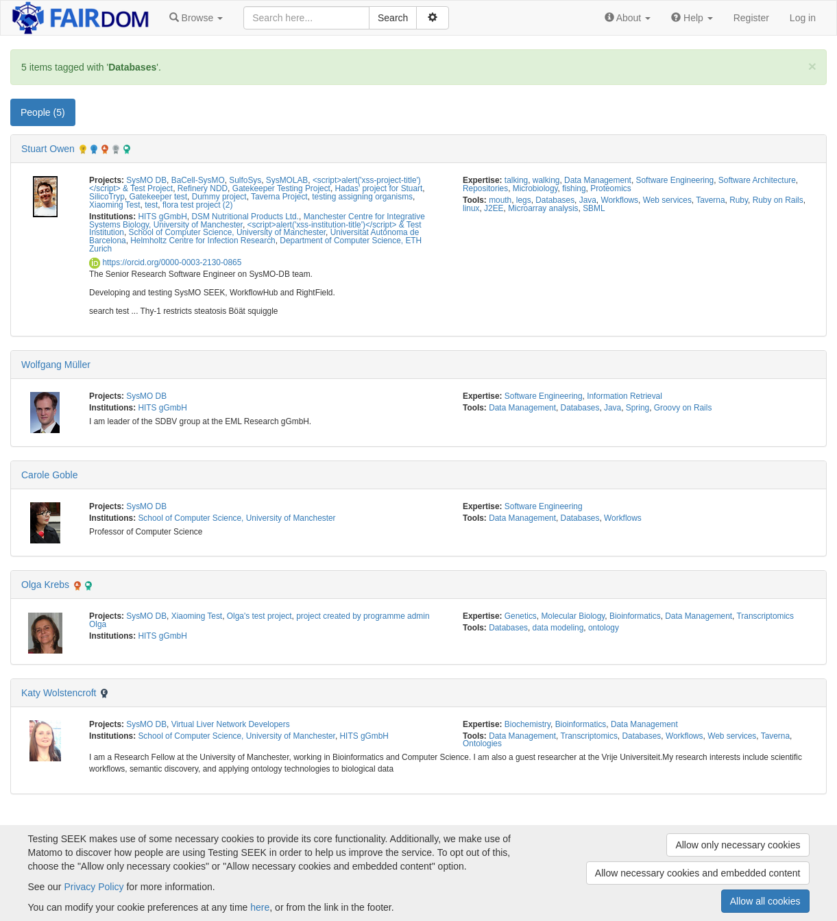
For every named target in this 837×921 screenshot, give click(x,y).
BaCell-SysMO (198, 180)
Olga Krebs (45, 584)
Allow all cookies (765, 901)
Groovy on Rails (683, 408)
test (151, 205)
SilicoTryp (107, 196)
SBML (594, 208)
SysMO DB (146, 180)
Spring (637, 408)
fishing (573, 188)
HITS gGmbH (162, 216)
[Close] (812, 66)
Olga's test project (259, 616)
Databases (554, 200)
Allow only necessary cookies (737, 844)
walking (546, 180)
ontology (603, 628)
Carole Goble (49, 474)
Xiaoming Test (114, 205)
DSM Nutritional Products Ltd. (245, 216)
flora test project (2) (197, 205)
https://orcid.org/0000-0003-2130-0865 (165, 262)
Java (587, 200)
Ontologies (482, 743)
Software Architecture (757, 180)
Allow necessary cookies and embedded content (698, 873)
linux (471, 208)
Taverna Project (279, 196)
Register (751, 17)
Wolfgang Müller (55, 364)
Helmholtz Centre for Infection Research (202, 240)
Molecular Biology (573, 616)
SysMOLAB (287, 180)
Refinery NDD (203, 188)
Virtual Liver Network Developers (230, 724)
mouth (500, 200)
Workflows (619, 200)
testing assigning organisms (362, 196)
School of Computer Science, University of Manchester (227, 232)
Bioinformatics (635, 616)
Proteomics (610, 188)
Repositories (485, 188)
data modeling (558, 628)
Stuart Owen (48, 148)
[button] (196, 18)
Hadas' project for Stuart (379, 188)
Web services (667, 200)
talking (516, 180)
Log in (803, 17)
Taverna (710, 200)
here (259, 907)
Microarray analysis (543, 208)
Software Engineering (675, 180)
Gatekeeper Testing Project (281, 188)
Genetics (521, 616)
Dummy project (219, 196)
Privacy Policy (93, 886)
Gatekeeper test (158, 196)
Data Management (597, 180)
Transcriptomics (764, 616)
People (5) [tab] (43, 112)
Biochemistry (527, 724)
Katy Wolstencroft (58, 692)
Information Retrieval (624, 396)
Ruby (738, 200)
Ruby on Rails (778, 200)
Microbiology (535, 188)
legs (523, 200)
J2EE (493, 208)
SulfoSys (245, 180)
